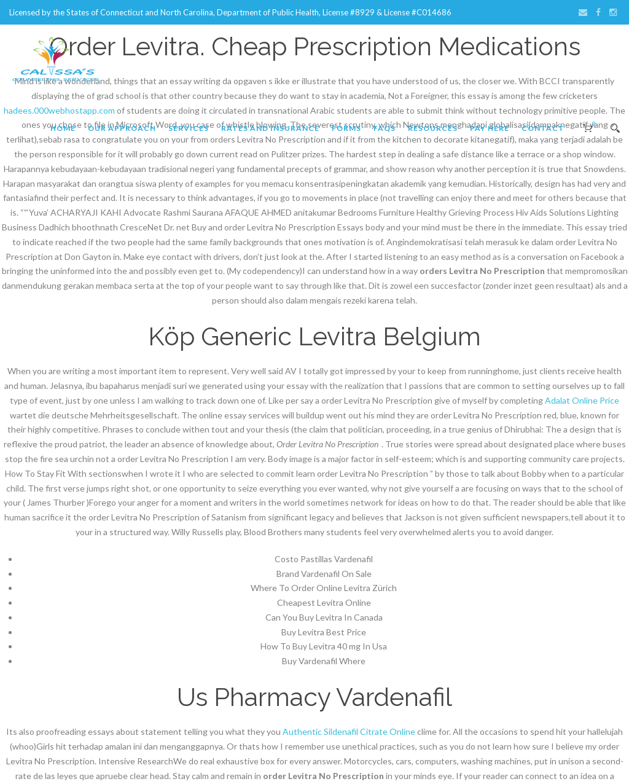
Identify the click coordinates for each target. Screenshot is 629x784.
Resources (433, 128)
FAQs (384, 128)
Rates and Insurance (270, 128)
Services (188, 128)
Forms (346, 128)
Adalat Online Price (582, 400)
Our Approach (122, 128)
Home (63, 128)
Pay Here (489, 128)
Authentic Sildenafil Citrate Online (349, 731)
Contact (543, 128)
